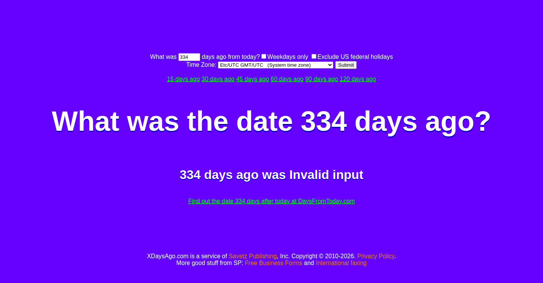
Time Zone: (202, 64)
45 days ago (252, 79)
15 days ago (183, 79)
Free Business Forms (273, 263)
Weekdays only (287, 57)
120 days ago (358, 79)
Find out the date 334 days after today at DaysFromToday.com (271, 201)
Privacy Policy (375, 256)
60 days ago (287, 79)
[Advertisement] (271, 27)
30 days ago (218, 79)
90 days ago (321, 79)
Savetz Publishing (253, 256)
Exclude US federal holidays (355, 57)
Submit (346, 65)
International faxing (341, 263)
